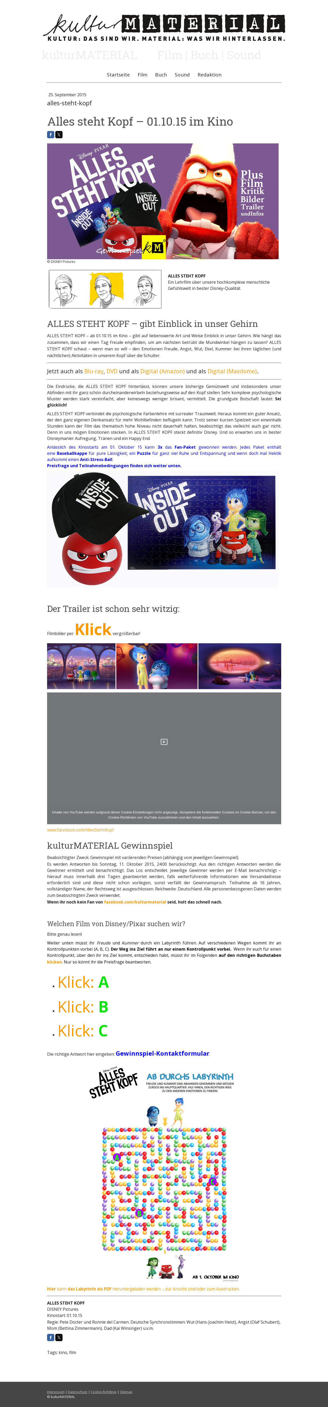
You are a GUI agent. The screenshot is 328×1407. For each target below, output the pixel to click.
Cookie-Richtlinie (104, 1391)
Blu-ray (93, 371)
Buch (161, 74)
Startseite (118, 74)
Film (142, 74)
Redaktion (209, 74)
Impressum (56, 1391)
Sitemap (126, 1391)
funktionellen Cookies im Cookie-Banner (232, 812)
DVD (112, 371)
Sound (182, 74)
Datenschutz (77, 1391)
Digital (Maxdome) (232, 371)
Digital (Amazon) (162, 371)
